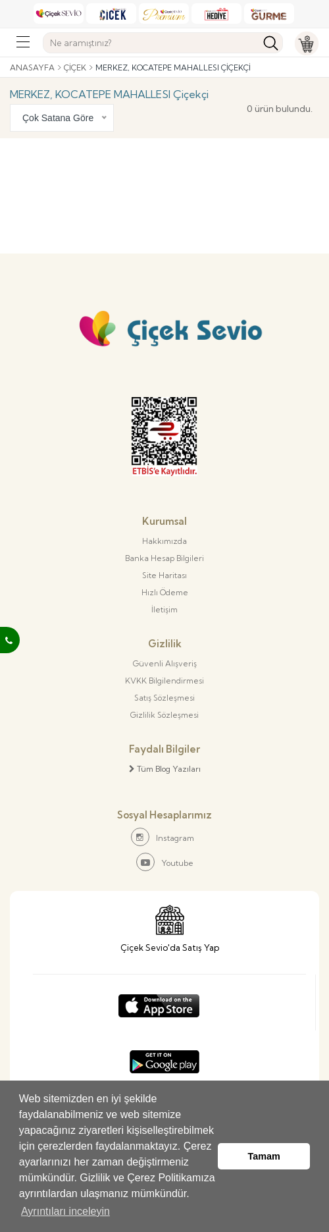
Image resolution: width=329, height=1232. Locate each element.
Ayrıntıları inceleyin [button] (65, 1211)
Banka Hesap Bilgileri (164, 558)
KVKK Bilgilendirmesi (164, 680)
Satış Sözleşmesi (164, 698)
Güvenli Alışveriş (165, 663)
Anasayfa (32, 67)
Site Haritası (164, 575)
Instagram (162, 837)
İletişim (164, 609)
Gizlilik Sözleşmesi (164, 715)
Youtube (164, 862)
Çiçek (75, 67)
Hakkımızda (164, 541)
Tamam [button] (264, 1156)
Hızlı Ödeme (164, 592)
